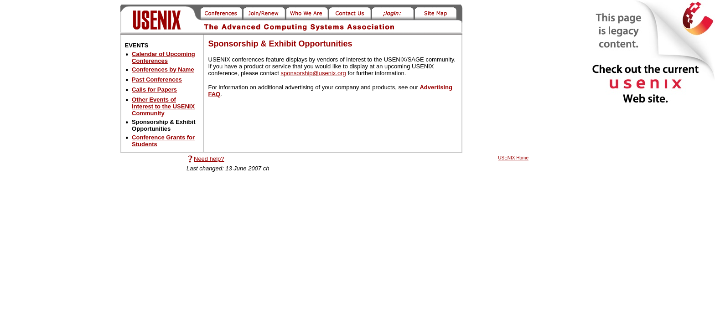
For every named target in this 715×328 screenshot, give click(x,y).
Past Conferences (157, 79)
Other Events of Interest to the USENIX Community (163, 106)
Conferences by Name (163, 69)
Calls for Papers (154, 89)
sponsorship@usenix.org (313, 73)
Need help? (209, 158)
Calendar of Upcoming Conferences (163, 57)
